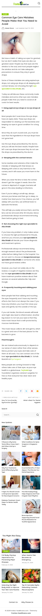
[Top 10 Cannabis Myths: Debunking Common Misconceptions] (31, 576)
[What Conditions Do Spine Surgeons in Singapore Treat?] (31, 433)
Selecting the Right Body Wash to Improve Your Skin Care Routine (10, 587)
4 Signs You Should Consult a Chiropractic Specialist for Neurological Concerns (10, 494)
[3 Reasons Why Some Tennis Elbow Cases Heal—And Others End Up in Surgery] (11, 433)
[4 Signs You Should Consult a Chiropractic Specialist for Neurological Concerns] (11, 483)
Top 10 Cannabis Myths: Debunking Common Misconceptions (31, 587)
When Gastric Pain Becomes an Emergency (29, 557)
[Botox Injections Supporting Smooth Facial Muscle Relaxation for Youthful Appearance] (31, 506)
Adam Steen (9, 28)
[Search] (39, 3)
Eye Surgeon (16, 359)
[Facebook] (20, 391)
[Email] (37, 391)
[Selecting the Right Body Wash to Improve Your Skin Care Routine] (11, 576)
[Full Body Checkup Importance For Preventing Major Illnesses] (11, 546)
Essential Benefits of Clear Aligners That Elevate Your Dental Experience (31, 470)
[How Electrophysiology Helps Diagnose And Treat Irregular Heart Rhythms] (31, 483)
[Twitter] (26, 391)
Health (5, 14)
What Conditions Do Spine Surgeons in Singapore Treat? (30, 444)
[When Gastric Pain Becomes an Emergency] (31, 546)
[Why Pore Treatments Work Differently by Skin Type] (11, 459)
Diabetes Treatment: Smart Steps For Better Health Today (11, 502)
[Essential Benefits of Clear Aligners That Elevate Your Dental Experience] (31, 459)
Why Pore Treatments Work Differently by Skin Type (10, 470)
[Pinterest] (32, 391)
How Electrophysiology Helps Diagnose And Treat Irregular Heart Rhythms (30, 494)
